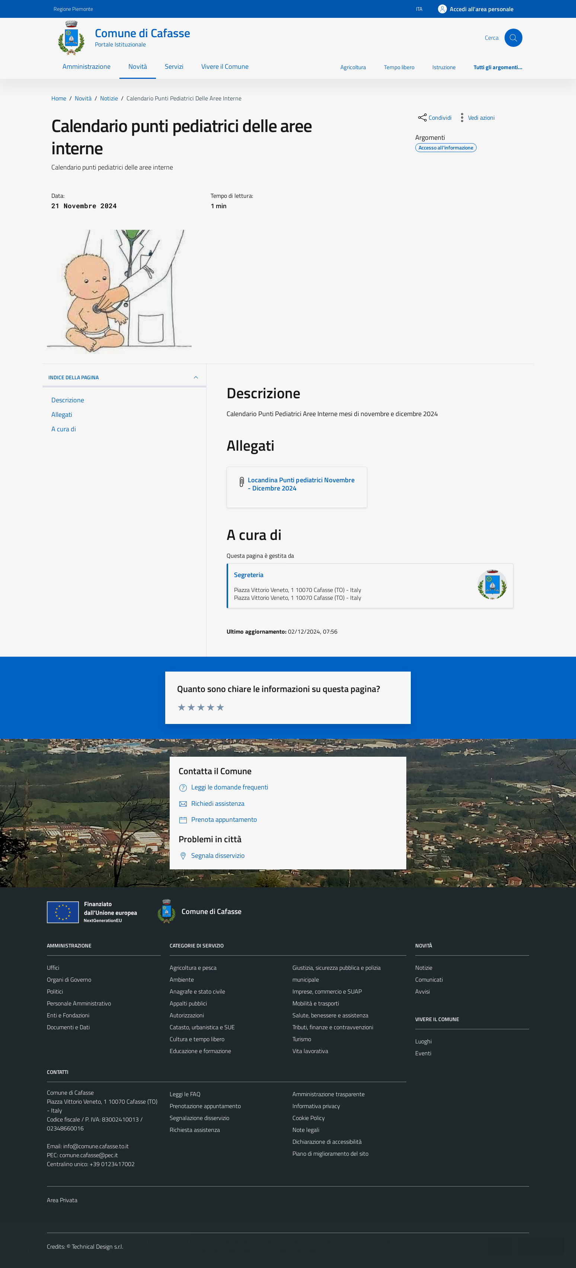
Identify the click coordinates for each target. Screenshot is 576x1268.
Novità (137, 66)
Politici (55, 991)
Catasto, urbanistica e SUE (202, 1027)
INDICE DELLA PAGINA (124, 377)
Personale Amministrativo (79, 1003)
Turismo (301, 1038)
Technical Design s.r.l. (97, 1246)
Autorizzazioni (187, 1015)
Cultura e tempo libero (197, 1038)
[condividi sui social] (434, 117)
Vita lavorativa (310, 1050)
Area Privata (62, 1199)
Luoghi (423, 1041)
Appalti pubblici (188, 1003)
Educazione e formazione (200, 1050)
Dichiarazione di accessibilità (327, 1141)
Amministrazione (87, 66)
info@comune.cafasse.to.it (96, 1146)
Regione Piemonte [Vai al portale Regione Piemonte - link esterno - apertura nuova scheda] (73, 9)
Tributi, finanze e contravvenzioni (332, 1027)
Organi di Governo (69, 979)
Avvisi (422, 991)
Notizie (423, 967)
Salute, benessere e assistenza (330, 1015)
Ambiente (182, 979)
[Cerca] (513, 37)
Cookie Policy (308, 1117)
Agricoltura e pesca (193, 967)
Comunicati (429, 979)
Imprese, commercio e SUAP (327, 991)
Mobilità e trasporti (315, 1003)
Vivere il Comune (225, 66)
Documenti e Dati (68, 1027)
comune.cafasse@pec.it (89, 1154)
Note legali (305, 1129)
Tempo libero (399, 67)
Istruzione (444, 67)
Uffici (53, 967)
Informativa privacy (316, 1105)
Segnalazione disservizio (199, 1117)
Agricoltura (353, 67)
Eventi (423, 1053)
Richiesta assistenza (195, 1129)
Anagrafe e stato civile (197, 991)
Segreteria (248, 575)
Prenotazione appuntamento (205, 1105)
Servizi (174, 66)
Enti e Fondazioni (68, 1015)
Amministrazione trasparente (328, 1094)
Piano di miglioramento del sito (330, 1153)
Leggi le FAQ (185, 1094)
